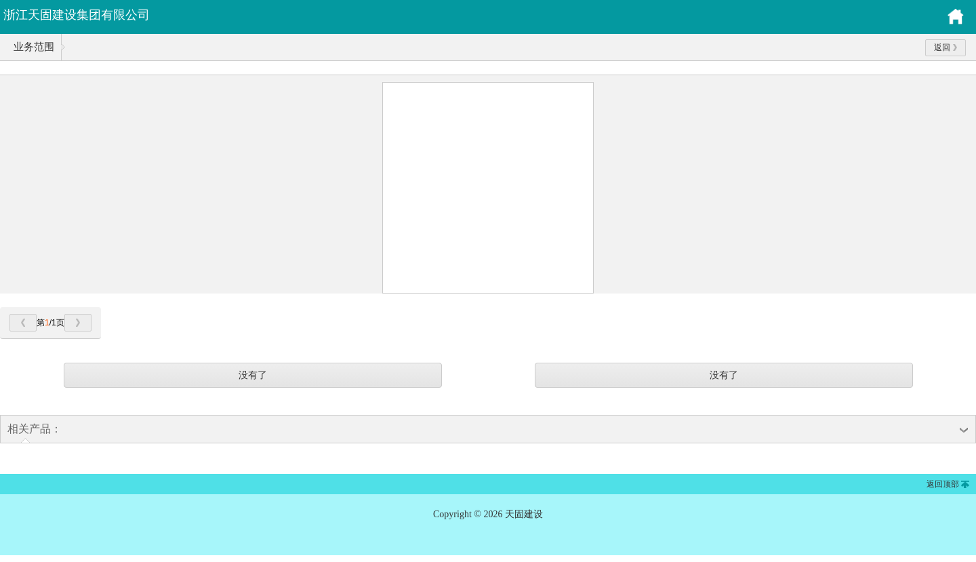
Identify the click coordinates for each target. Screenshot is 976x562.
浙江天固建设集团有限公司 (76, 15)
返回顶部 (943, 484)
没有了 (253, 374)
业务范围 (34, 46)
